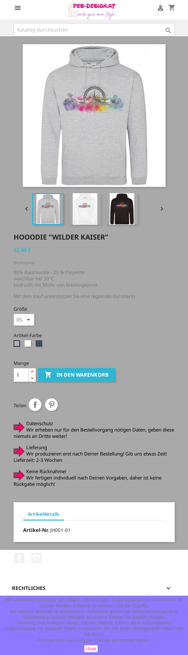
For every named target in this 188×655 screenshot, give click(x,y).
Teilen (35, 404)
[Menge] (21, 375)
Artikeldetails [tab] (43, 514)
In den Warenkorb (77, 375)
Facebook (19, 558)
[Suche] (94, 29)
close (91, 648)
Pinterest (51, 404)
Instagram (36, 558)
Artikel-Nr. (36, 530)
